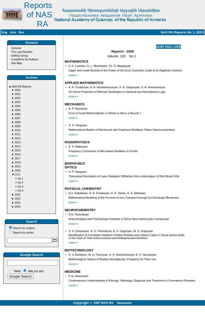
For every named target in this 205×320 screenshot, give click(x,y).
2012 (17, 138)
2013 (17, 142)
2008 (17, 122)
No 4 (20, 190)
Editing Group (19, 55)
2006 (17, 114)
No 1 (20, 178)
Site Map (16, 63)
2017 (17, 158)
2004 (17, 106)
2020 (17, 170)
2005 (17, 110)
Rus (21, 32)
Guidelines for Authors (24, 59)
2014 (17, 146)
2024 (17, 202)
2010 (17, 130)
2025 (17, 206)
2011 (17, 134)
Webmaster (124, 302)
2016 (17, 154)
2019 (17, 166)
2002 (17, 98)
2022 (17, 194)
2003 (17, 102)
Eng (4, 32)
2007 (17, 118)
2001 (17, 94)
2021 (17, 174)
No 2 (20, 182)
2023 (17, 198)
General (16, 48)
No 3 (20, 186)
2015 (17, 150)
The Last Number (21, 51)
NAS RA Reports (21, 86)
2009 (17, 126)
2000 (17, 90)
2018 (17, 162)
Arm (13, 32)
